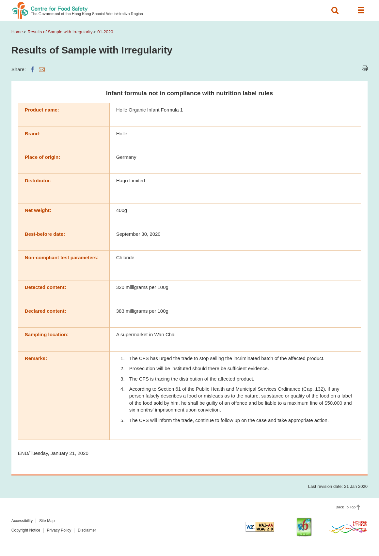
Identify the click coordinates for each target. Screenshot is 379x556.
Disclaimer (87, 530)
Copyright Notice (25, 530)
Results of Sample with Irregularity (60, 31)
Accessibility (22, 520)
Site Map (47, 520)
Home (17, 31)
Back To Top (345, 507)
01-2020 (105, 31)
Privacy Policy (59, 530)
